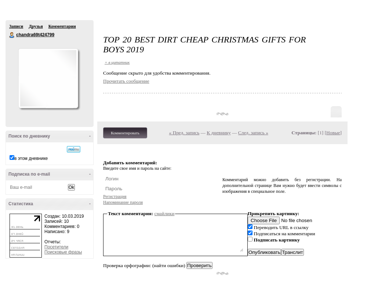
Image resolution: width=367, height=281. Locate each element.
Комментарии (62, 26)
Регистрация (115, 196)
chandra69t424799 (12, 35)
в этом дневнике (31, 158)
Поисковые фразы (63, 252)
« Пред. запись (184, 132)
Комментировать (125, 133)
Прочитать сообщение (126, 81)
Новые (333, 132)
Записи (16, 26)
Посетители (56, 247)
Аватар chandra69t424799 (48, 78)
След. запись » (253, 132)
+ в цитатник (117, 62)
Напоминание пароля (123, 202)
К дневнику (219, 132)
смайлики (165, 213)
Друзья (36, 26)
